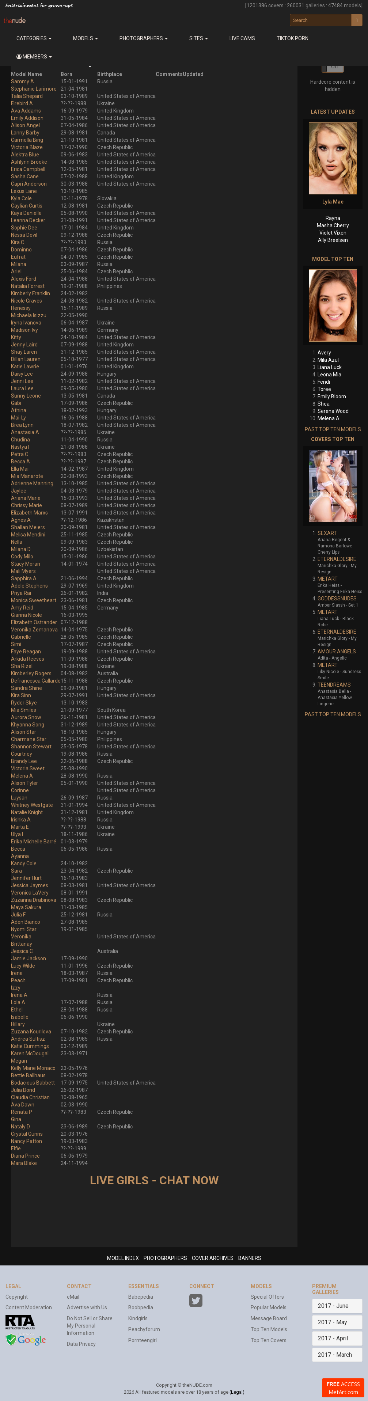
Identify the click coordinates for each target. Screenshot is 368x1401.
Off (335, 66)
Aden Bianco (25, 922)
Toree (324, 389)
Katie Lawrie (25, 366)
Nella (16, 542)
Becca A (20, 461)
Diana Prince (25, 1156)
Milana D (21, 549)
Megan (19, 1061)
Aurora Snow (26, 717)
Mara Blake (24, 1163)
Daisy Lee (22, 374)
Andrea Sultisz (28, 1039)
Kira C (17, 242)
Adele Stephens (29, 586)
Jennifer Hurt (26, 878)
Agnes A (21, 520)
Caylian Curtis (26, 206)
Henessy (21, 308)
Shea (324, 404)
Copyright (16, 1297)
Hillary (18, 1024)
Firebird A (22, 103)
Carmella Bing (27, 140)
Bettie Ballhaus (28, 1075)
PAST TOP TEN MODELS (333, 429)
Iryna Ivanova (26, 323)
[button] (33, 57)
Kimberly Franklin (30, 293)
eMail (73, 1297)
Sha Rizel (22, 666)
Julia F (18, 915)
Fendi (324, 382)
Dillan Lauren (26, 359)
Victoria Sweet (28, 768)
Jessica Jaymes (29, 885)
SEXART (327, 533)
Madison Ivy (24, 330)
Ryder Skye (24, 703)
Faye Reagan (26, 651)
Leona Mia (329, 374)
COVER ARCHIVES (213, 1258)
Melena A (22, 776)
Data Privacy (81, 1344)
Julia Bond (23, 1090)
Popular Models (269, 1307)
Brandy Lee (24, 761)
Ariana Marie (26, 498)
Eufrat (18, 257)
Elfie (16, 1148)
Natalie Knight (27, 812)
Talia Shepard (27, 96)
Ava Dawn (22, 1105)
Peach (18, 980)
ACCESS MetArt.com (343, 1388)
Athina (18, 410)
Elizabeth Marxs (29, 513)
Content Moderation (28, 1307)
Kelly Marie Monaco (33, 1068)
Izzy (15, 988)
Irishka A (21, 820)
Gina (16, 1119)
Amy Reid (22, 608)
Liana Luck (330, 367)
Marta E (20, 827)
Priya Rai (21, 593)
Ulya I (17, 834)
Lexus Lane (24, 191)
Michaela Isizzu (28, 315)
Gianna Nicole (26, 615)
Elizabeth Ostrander (34, 622)
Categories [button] (34, 38)
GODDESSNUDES (337, 598)
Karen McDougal (30, 1053)
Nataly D (20, 1126)
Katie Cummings (30, 1046)
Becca (18, 849)
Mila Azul (328, 360)
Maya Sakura (26, 907)
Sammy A (22, 81)
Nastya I (20, 447)
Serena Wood (333, 411)
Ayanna (20, 856)
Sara (16, 871)
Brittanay (21, 944)
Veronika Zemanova (34, 630)
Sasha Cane (25, 176)
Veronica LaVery (30, 893)
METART (328, 579)
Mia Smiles (23, 710)
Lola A (18, 1002)
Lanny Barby (25, 133)
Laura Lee (22, 388)
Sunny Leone (26, 396)
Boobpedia (140, 1307)
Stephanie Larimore (34, 89)
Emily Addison (27, 118)
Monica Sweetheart (33, 600)
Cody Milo (22, 556)
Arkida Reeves (27, 659)
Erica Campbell (28, 169)
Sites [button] (198, 38)
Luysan (19, 798)
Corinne (20, 790)
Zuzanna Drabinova (33, 900)
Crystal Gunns (27, 1134)
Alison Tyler (24, 783)
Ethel (17, 1010)
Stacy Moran (25, 564)
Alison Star (23, 732)
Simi (16, 644)
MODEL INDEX (123, 1258)
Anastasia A (25, 432)
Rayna (333, 218)
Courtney (21, 754)
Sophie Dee (24, 228)
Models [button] (85, 38)
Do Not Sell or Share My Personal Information (90, 1325)
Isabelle (20, 1017)
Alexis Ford (23, 279)
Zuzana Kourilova (31, 1031)
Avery (324, 353)
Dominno (21, 250)
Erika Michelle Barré (33, 841)
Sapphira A (24, 578)
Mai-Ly (18, 418)
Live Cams (242, 38)
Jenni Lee (22, 381)
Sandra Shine (26, 688)
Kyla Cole (21, 198)
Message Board (269, 1318)
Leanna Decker (28, 220)
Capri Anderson (29, 184)
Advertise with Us (87, 1307)
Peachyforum (144, 1329)
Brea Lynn (22, 425)
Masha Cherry (333, 225)
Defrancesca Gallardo (36, 681)
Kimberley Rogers (31, 673)
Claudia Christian (30, 1097)
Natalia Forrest (28, 286)
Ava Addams (26, 111)
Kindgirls (138, 1318)
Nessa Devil (24, 235)
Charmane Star (28, 739)
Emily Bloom (332, 396)
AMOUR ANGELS (337, 651)
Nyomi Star (24, 929)
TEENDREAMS (334, 685)
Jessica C (22, 951)
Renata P (21, 1112)
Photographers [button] (143, 38)
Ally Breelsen (333, 240)
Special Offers (267, 1297)
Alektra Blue (25, 154)
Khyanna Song (27, 725)
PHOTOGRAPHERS (165, 1258)
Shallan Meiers (28, 527)
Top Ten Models (269, 1329)
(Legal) (236, 1392)
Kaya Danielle (26, 213)
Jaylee (18, 491)
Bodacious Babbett (33, 1083)
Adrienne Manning (32, 483)
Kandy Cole (24, 863)
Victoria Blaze (27, 147)
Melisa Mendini (28, 535)
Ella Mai (20, 469)
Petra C (19, 454)
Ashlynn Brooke (29, 162)
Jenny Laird (24, 345)
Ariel (16, 271)
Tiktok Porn (292, 38)
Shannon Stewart (31, 746)
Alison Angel (25, 125)
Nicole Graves (26, 301)
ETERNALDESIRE (337, 559)
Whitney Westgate (32, 805)
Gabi (16, 403)
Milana (18, 264)
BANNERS (249, 1258)
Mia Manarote (27, 476)
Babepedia (140, 1297)
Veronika (21, 936)
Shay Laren (24, 352)
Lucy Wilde (23, 966)
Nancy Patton (26, 1141)
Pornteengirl (142, 1340)
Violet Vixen (332, 233)
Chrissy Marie (26, 505)
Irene (17, 973)
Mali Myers (23, 571)
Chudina (20, 440)
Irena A (19, 995)
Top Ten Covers (269, 1340)
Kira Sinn (21, 695)
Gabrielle (21, 637)
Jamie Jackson (28, 958)
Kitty (16, 337)
